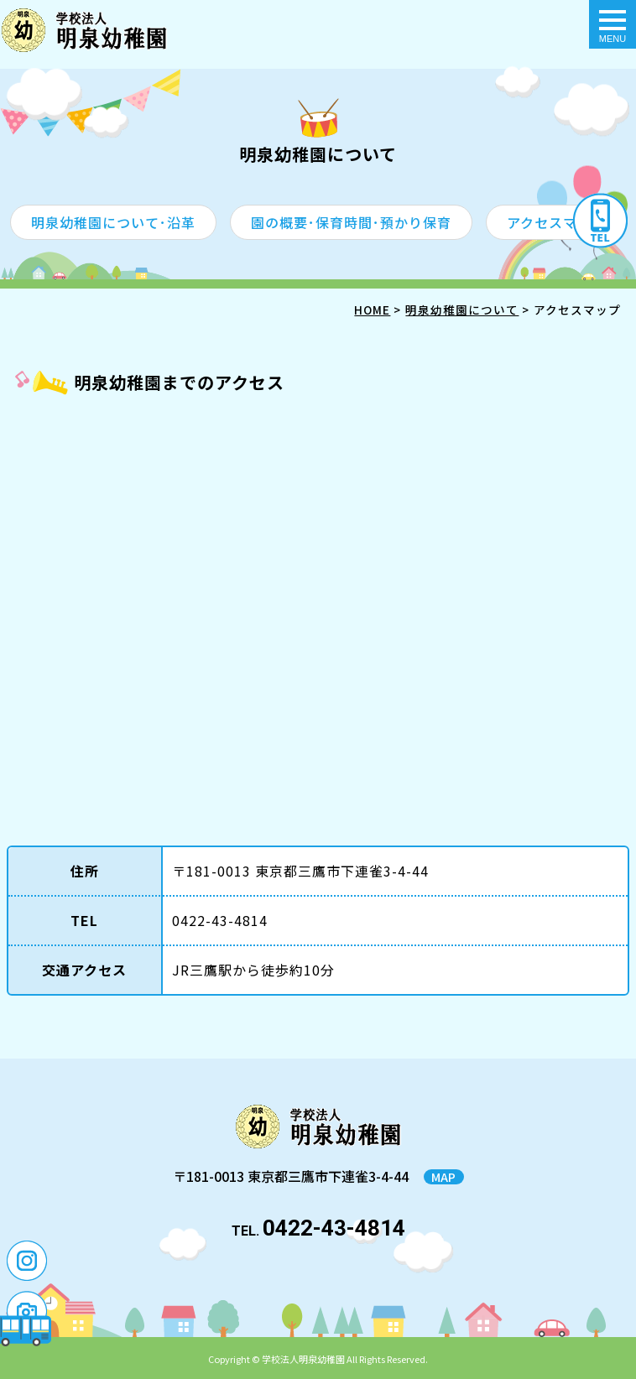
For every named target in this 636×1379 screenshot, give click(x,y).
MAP (443, 1176)
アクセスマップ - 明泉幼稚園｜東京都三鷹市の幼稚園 (84, 30)
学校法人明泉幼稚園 (303, 1359)
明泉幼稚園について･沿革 (113, 222)
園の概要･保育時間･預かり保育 (351, 222)
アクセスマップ (556, 222)
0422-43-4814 (334, 1228)
